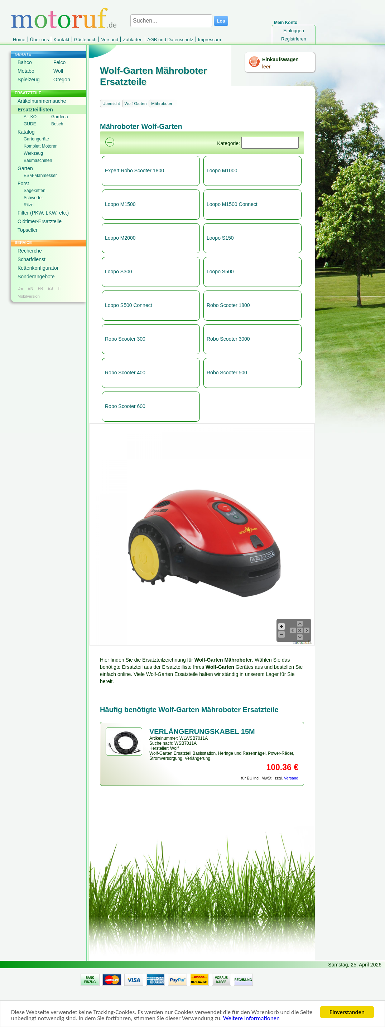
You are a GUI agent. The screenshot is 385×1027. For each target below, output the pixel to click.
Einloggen (293, 30)
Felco (59, 62)
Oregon (61, 79)
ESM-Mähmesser (40, 175)
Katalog (26, 132)
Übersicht (111, 103)
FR (40, 288)
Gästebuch (85, 39)
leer (266, 66)
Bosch (57, 123)
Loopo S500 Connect (128, 305)
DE (20, 288)
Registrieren (293, 39)
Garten (25, 168)
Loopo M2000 (120, 238)
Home (19, 39)
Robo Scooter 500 (227, 372)
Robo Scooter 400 (125, 372)
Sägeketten (34, 190)
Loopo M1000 (222, 170)
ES (50, 288)
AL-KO (30, 116)
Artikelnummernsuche (42, 101)
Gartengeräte (36, 138)
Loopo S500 (220, 271)
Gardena (59, 116)
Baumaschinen (38, 160)
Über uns (39, 39)
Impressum (209, 39)
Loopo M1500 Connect (232, 204)
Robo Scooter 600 (125, 406)
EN (30, 288)
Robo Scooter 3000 (228, 339)
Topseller (28, 230)
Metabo (26, 71)
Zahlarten (133, 39)
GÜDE (30, 123)
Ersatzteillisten (35, 109)
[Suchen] (270, 143)
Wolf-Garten (136, 103)
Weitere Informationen (251, 1018)
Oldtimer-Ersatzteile (40, 221)
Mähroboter (161, 103)
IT (59, 288)
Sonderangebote (36, 276)
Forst (23, 183)
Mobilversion (29, 296)
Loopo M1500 (120, 204)
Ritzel (29, 204)
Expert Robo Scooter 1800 (134, 170)
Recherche (30, 251)
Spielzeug (29, 79)
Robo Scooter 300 (125, 339)
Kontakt (61, 39)
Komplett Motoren (41, 146)
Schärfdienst (31, 259)
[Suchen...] (171, 20)
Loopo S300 (118, 271)
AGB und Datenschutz (170, 39)
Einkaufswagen (280, 59)
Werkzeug (33, 153)
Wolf (58, 71)
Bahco (25, 62)
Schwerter (33, 197)
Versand (109, 39)
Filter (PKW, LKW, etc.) (43, 213)
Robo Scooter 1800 (228, 305)
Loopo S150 (220, 238)
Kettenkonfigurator (38, 268)
